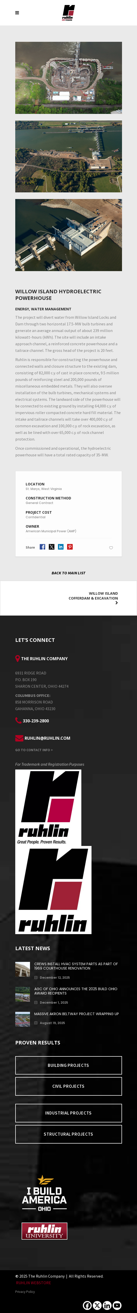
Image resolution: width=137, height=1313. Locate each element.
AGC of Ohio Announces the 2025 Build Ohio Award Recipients (75, 991)
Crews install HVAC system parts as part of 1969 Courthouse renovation (76, 966)
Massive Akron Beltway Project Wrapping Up (76, 1013)
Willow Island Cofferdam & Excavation (93, 595)
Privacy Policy (25, 1292)
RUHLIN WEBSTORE (33, 1282)
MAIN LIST (76, 572)
